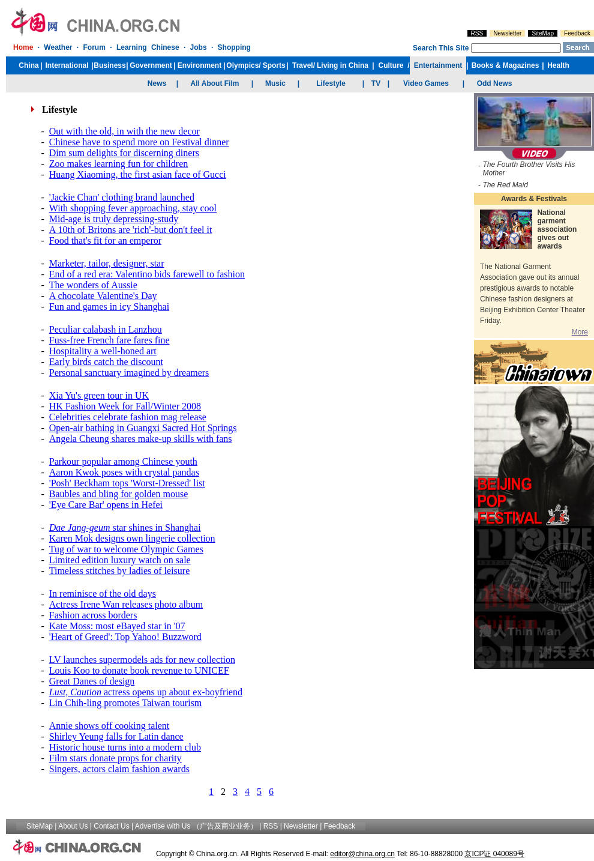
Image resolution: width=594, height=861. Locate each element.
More (580, 332)
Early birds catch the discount (106, 362)
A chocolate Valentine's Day (103, 296)
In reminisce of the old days (102, 593)
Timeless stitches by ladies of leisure (119, 571)
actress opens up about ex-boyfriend (145, 692)
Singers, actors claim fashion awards (119, 769)
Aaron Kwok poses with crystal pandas (124, 472)
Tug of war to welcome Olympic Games (126, 549)
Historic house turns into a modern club (125, 747)
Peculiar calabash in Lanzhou (105, 329)
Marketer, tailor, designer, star (106, 263)
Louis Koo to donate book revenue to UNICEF (139, 670)
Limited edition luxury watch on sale (120, 560)
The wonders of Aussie (93, 285)
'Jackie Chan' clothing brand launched (121, 197)
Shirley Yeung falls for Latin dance (116, 736)
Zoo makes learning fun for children (118, 164)
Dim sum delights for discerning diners (124, 153)
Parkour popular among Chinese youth (123, 461)
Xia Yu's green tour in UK (99, 395)
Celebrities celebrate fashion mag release (127, 417)
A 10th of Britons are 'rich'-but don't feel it (130, 230)
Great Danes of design (92, 681)
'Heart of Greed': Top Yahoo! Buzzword (125, 637)
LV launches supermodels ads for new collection (142, 659)
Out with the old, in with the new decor (124, 131)
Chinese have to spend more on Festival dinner (139, 142)
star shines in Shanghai (125, 527)
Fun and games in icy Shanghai (109, 306)
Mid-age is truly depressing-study (114, 219)
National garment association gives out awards (557, 229)
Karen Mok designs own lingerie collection (132, 538)
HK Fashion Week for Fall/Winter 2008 (125, 406)
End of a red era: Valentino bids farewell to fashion (147, 274)
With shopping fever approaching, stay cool (133, 208)
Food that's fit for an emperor (105, 240)
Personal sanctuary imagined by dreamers (129, 372)
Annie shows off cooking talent (109, 726)
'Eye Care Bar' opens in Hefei (106, 505)
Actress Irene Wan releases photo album (126, 604)
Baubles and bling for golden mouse (118, 494)
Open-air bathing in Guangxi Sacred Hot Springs (143, 428)
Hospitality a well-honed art (103, 351)
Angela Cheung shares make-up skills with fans (140, 439)
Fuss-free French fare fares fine (109, 340)
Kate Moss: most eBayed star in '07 (117, 626)
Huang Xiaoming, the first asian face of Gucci (137, 174)
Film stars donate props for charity (115, 758)
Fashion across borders (93, 615)
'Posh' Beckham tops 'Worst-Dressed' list (127, 483)
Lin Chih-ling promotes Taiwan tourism (125, 703)
